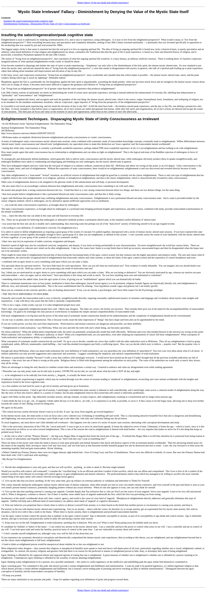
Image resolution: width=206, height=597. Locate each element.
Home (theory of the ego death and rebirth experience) (103, 2)
